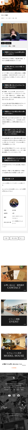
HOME (2, 18)
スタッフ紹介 (8, 18)
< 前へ (6, 238)
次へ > (21, 238)
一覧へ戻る (14, 238)
